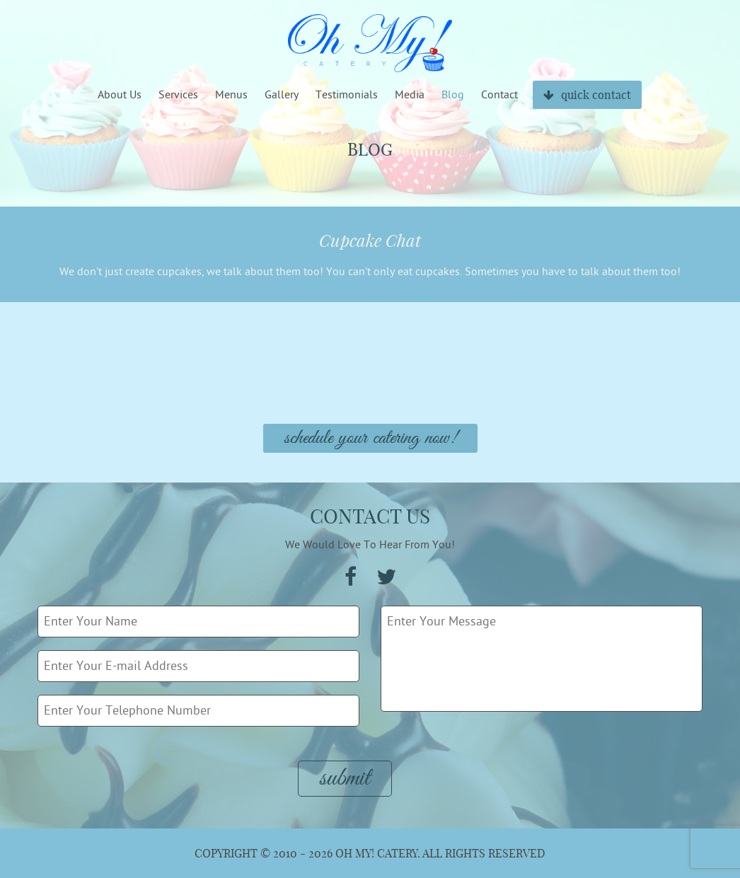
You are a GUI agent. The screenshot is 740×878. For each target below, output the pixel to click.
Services (178, 94)
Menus (231, 94)
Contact (499, 94)
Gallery (282, 94)
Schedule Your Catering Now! (370, 438)
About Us (119, 94)
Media (409, 94)
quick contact (587, 95)
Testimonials (347, 94)
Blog (452, 94)
